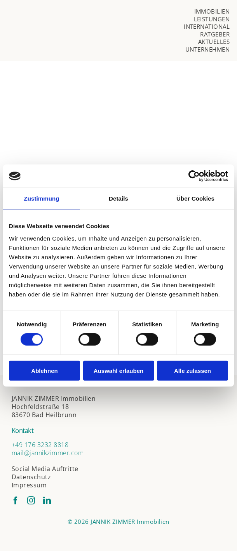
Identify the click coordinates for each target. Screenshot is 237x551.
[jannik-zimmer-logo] (81, 23)
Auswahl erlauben (118, 370)
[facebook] (15, 500)
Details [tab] (118, 198)
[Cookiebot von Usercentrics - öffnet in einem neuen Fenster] (194, 176)
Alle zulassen (192, 370)
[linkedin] (47, 500)
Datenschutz (31, 477)
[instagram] (31, 500)
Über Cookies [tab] (195, 198)
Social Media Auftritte (45, 468)
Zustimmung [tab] (41, 198)
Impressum (29, 485)
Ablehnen (44, 370)
